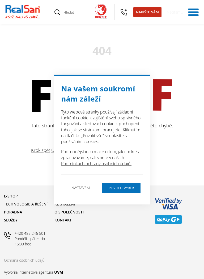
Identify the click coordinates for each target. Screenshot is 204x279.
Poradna (13, 212)
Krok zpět (40, 150)
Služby (11, 220)
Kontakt (63, 220)
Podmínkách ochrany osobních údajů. (96, 164)
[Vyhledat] (57, 12)
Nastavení (80, 187)
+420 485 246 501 (124, 12)
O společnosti (69, 212)
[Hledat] (72, 12)
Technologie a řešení (26, 204)
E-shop (11, 196)
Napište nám (147, 12)
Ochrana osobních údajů (24, 260)
